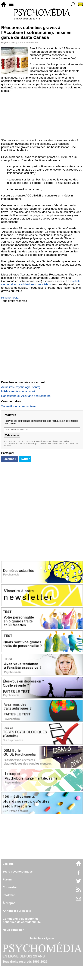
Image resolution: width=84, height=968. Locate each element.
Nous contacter (13, 929)
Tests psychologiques (18, 871)
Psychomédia (8, 42)
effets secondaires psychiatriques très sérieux (40, 283)
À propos (9, 903)
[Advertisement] (42, 116)
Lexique (8, 863)
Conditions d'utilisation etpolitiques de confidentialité (22, 920)
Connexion (10, 887)
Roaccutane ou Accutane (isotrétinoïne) (26, 395)
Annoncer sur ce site (17, 910)
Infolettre (9, 895)
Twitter (24, 458)
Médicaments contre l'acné (18, 391)
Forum (7, 879)
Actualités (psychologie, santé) (20, 387)
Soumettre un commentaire (18, 406)
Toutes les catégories (42, 938)
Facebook (9, 458)
